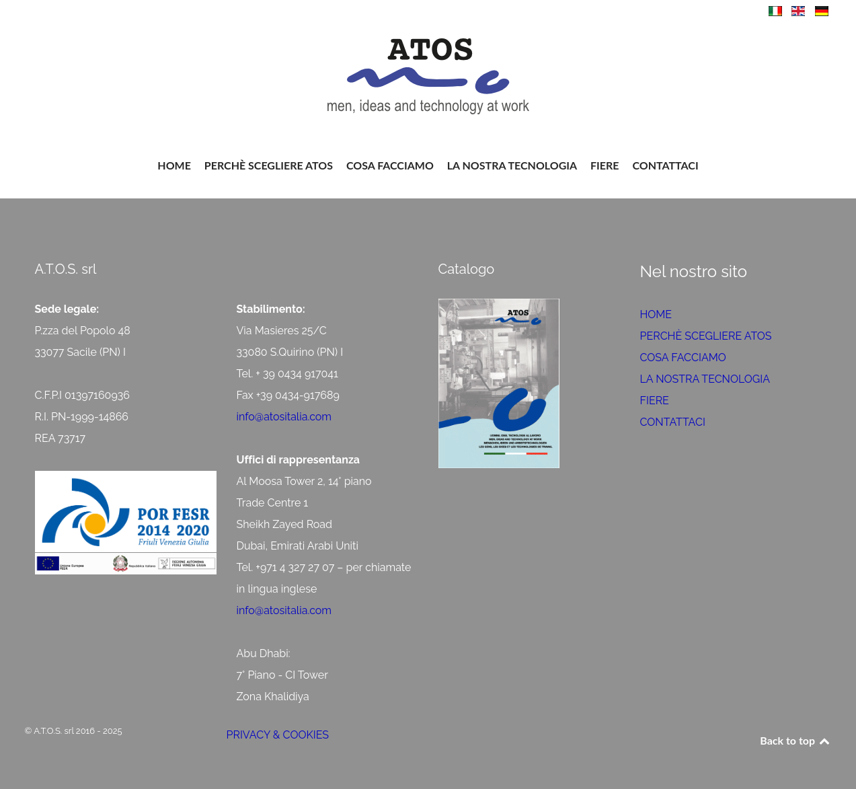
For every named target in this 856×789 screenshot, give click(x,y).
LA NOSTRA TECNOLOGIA (705, 379)
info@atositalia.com (284, 416)
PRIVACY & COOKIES (278, 734)
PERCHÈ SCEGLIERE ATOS (706, 336)
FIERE (654, 400)
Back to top (795, 740)
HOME (656, 314)
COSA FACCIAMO (683, 357)
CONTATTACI (672, 422)
